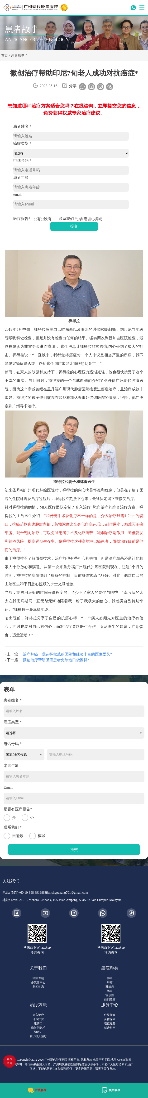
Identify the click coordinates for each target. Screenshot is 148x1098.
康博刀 (38, 1023)
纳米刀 (38, 1032)
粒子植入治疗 (38, 1036)
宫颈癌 (109, 995)
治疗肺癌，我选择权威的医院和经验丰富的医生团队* (67, 654)
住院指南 (109, 1015)
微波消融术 (38, 1027)
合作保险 (109, 1019)
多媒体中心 (38, 982)
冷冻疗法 (38, 1019)
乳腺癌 (109, 986)
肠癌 (110, 991)
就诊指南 (109, 1027)
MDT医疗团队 (52, 507)
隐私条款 (86, 1059)
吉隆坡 (84, 219)
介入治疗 (83, 507)
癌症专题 (38, 978)
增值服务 (109, 1023)
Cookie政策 (124, 1059)
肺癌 (110, 978)
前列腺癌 (109, 999)
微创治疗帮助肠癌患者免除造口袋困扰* (56, 660)
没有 (46, 219)
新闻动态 (38, 986)
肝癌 (110, 982)
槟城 (96, 219)
